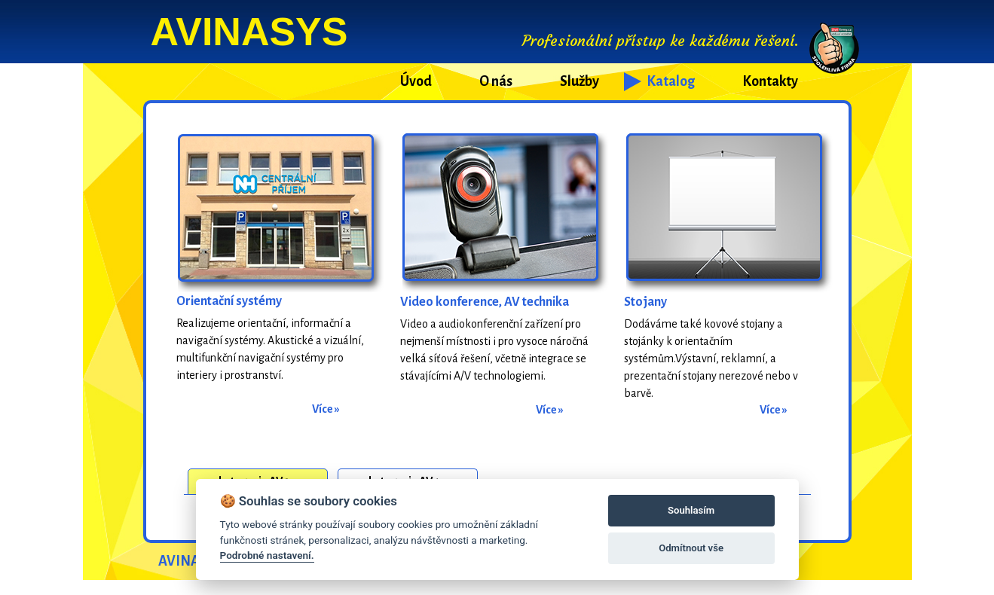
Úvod (416, 81)
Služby (579, 81)
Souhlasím (691, 510)
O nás (495, 81)
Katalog (671, 81)
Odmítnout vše (691, 548)
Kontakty (770, 81)
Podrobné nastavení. (267, 555)
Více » (326, 409)
